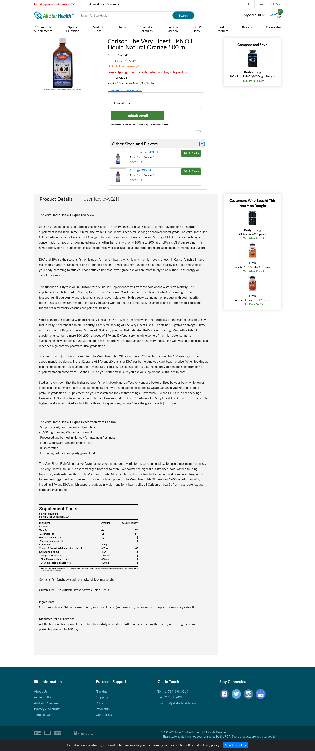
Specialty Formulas (146, 29)
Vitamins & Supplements (43, 29)
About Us (40, 691)
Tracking (101, 691)
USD (274, 4)
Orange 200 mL (141, 170)
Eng (261, 4)
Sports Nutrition (72, 29)
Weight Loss (98, 29)
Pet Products (221, 29)
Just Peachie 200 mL (144, 152)
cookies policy (183, 745)
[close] (198, 130)
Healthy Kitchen (172, 29)
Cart (275, 15)
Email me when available (125, 90)
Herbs (122, 27)
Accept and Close (235, 745)
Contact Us (104, 714)
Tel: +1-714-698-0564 (173, 691)
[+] (202, 144)
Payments (103, 709)
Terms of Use (43, 714)
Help (247, 4)
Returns (101, 703)
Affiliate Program (46, 703)
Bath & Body (196, 29)
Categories (273, 27)
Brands (247, 27)
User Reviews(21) (101, 199)
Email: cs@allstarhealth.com (177, 703)
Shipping (102, 697)
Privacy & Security (47, 709)
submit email (137, 115)
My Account (252, 15)
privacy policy (209, 745)
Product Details (56, 199)
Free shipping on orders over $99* (54, 4)
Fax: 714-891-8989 (171, 697)
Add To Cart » (191, 153)
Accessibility (43, 697)
